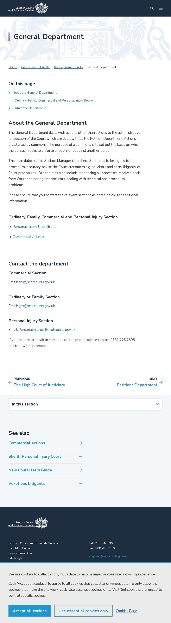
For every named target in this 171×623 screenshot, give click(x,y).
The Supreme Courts (68, 67)
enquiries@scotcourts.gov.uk (107, 556)
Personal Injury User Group (35, 226)
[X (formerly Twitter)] (91, 564)
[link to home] (28, 523)
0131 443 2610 (105, 548)
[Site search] (152, 8)
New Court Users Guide (30, 470)
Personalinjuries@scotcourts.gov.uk (47, 329)
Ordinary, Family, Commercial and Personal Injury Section (55, 100)
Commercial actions (26, 443)
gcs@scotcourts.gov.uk (37, 282)
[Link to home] (28, 8)
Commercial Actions (28, 236)
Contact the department (29, 108)
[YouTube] (107, 564)
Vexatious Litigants (26, 483)
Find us (13, 580)
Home (12, 67)
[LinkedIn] (99, 564)
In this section (25, 404)
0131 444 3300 (104, 543)
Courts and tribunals (35, 67)
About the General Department (34, 92)
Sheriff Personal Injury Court (34, 456)
